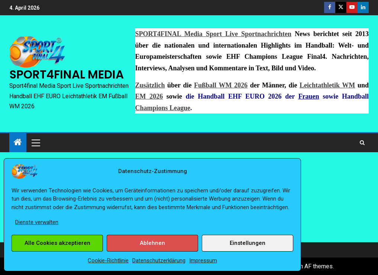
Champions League (162, 108)
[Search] (362, 142)
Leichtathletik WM (327, 85)
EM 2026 (149, 96)
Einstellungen (247, 243)
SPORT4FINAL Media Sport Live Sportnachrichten (213, 34)
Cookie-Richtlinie (108, 260)
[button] (35, 142)
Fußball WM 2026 (221, 85)
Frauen (308, 96)
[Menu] (35, 142)
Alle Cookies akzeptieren (57, 243)
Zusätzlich (150, 85)
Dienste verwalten (36, 222)
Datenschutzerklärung (158, 260)
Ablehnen (152, 243)
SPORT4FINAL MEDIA (66, 74)
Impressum (203, 260)
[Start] (18, 143)
